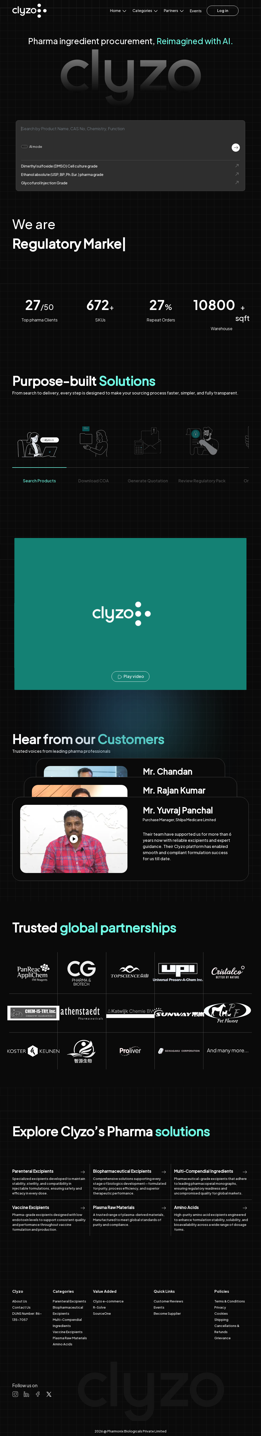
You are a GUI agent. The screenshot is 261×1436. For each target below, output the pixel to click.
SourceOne (102, 1313)
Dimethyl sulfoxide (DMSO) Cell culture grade (130, 166)
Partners (174, 10)
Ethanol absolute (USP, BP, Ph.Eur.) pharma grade (130, 174)
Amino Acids (62, 1344)
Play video (130, 676)
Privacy (220, 1307)
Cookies (221, 1313)
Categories (146, 10)
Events (196, 10)
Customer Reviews (168, 1301)
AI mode (35, 147)
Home (118, 10)
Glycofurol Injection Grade (130, 183)
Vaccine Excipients (68, 1332)
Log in (222, 10)
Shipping (221, 1320)
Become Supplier (167, 1313)
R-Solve (99, 1307)
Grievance (222, 1338)
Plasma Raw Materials (70, 1338)
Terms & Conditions (229, 1301)
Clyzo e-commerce (108, 1301)
